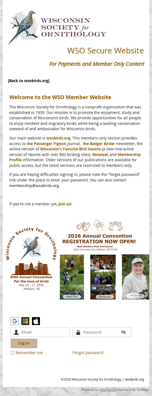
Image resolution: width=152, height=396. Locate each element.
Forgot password (87, 352)
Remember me (29, 352)
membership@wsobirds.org (34, 185)
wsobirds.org (134, 379)
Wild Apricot (108, 390)
